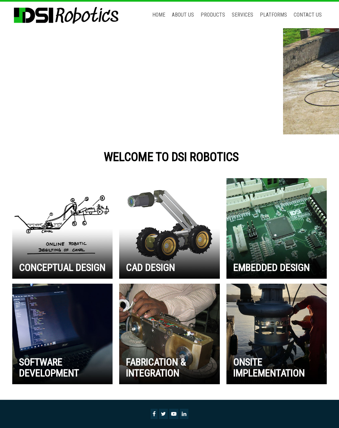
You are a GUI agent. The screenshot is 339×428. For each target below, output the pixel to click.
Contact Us (308, 15)
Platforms (273, 15)
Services (242, 15)
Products (213, 15)
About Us (183, 15)
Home (158, 15)
